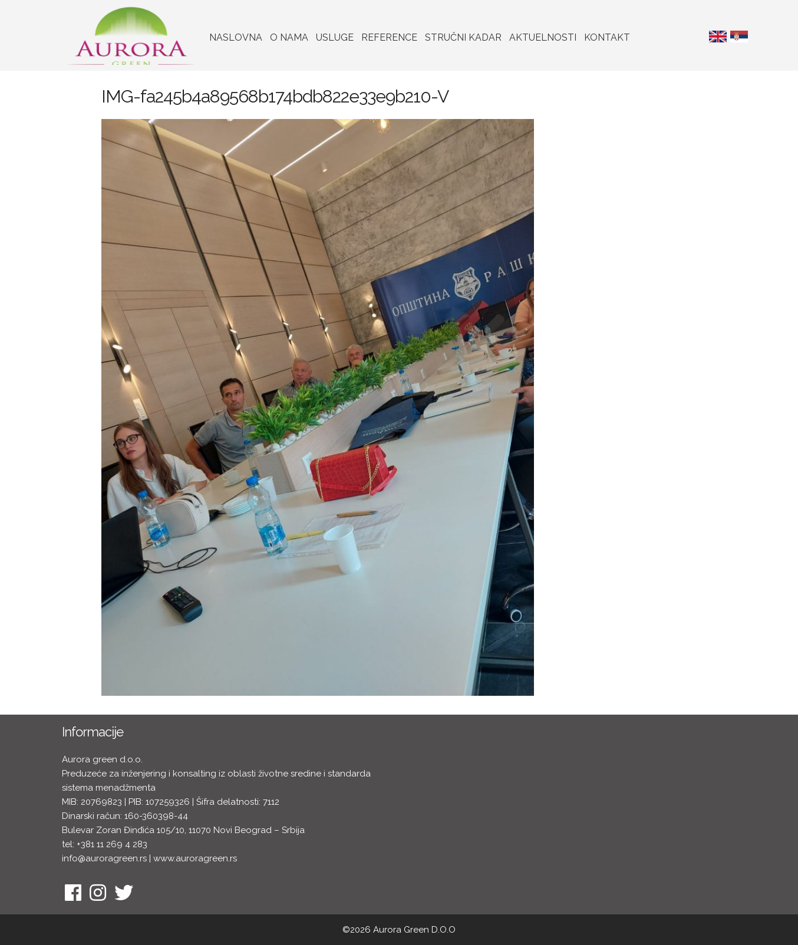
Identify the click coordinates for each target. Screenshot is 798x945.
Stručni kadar (463, 37)
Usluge (335, 37)
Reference (389, 37)
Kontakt (607, 37)
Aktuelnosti (542, 37)
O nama (289, 37)
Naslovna (235, 37)
